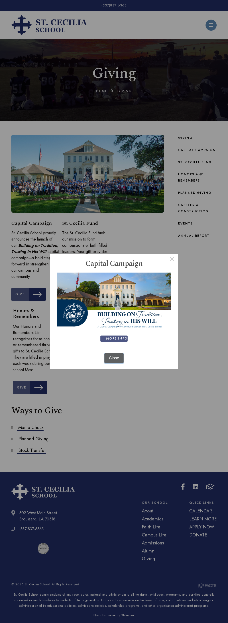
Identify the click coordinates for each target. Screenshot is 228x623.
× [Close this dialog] (172, 260)
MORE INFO (118, 338)
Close (114, 358)
